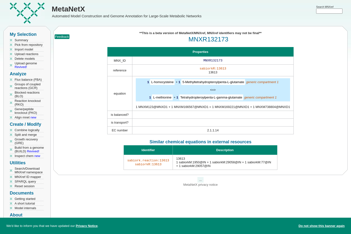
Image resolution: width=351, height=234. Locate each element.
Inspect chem (27, 156)
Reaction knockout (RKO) (28, 102)
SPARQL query (25, 181)
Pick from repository (29, 45)
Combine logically (27, 130)
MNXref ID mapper (28, 177)
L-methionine (162, 98)
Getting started (25, 199)
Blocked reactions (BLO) (27, 94)
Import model (24, 49)
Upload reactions (27, 54)
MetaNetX (68, 9)
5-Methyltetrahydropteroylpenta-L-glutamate (213, 83)
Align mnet (25, 117)
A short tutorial (25, 203)
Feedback (62, 37)
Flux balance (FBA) (28, 79)
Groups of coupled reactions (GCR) (27, 86)
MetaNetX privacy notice (200, 185)
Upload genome (26, 65)
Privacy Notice (87, 226)
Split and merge (26, 134)
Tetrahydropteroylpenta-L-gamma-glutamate (211, 98)
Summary (21, 40)
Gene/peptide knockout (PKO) (26, 111)
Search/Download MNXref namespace (29, 170)
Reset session (25, 186)
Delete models (25, 58)
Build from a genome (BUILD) (29, 149)
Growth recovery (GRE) (26, 141)
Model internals (25, 208)
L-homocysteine (162, 83)
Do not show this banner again (322, 226)
